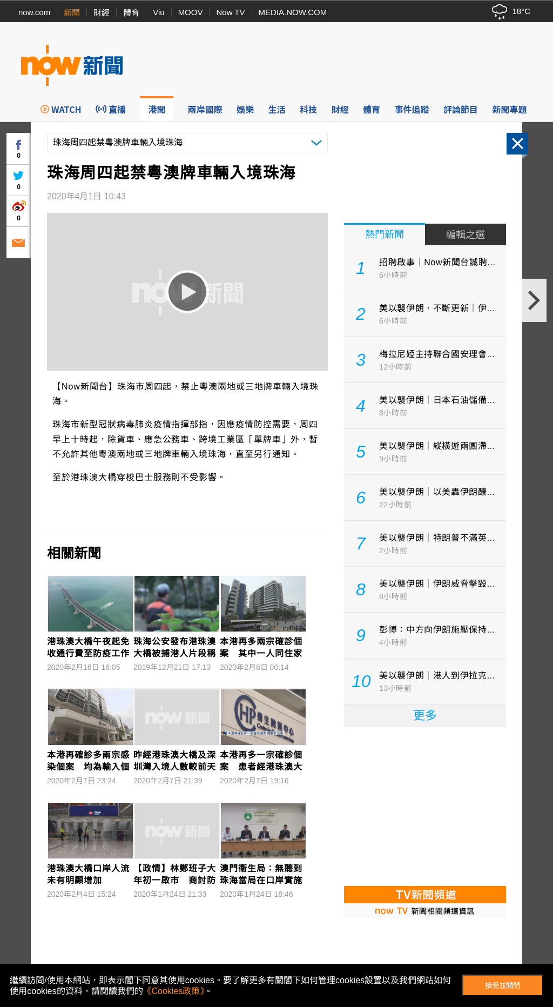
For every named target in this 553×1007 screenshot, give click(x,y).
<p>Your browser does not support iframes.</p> (425, 805)
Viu (158, 12)
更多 (425, 715)
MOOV (190, 12)
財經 (101, 12)
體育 (131, 12)
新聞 (72, 12)
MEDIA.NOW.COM (293, 12)
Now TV (230, 12)
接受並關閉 (502, 986)
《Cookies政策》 (174, 991)
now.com (34, 12)
